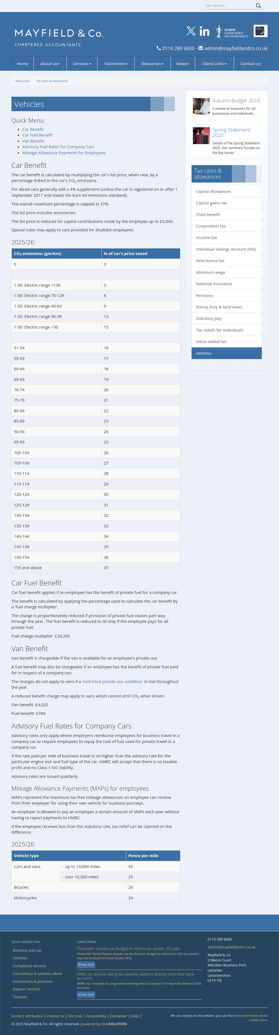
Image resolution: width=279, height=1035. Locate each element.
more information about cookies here (250, 1017)
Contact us (251, 63)
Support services (26, 989)
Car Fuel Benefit (37, 135)
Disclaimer (119, 1015)
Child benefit (208, 214)
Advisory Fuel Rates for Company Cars (58, 146)
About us (50, 63)
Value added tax (211, 341)
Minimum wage (210, 272)
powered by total (104, 1023)
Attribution (34, 1015)
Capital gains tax (211, 202)
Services (82, 63)
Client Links (214, 63)
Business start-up (27, 950)
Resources (152, 63)
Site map (75, 1015)
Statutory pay (208, 318)
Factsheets (116, 63)
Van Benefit (33, 141)
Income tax (206, 237)
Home (22, 63)
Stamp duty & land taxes (219, 306)
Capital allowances (213, 191)
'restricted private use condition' (112, 681)
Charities (20, 957)
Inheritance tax (210, 260)
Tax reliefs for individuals (219, 330)
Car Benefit (33, 129)
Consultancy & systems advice (37, 973)
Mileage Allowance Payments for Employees (64, 152)
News (183, 63)
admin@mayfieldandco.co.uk (235, 48)
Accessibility (96, 1015)
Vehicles (203, 353)
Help (135, 1015)
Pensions (204, 295)
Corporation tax (211, 226)
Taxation (20, 996)
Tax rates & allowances (52, 81)
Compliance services (29, 965)
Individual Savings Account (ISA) (226, 249)
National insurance (214, 283)
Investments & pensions (32, 981)
